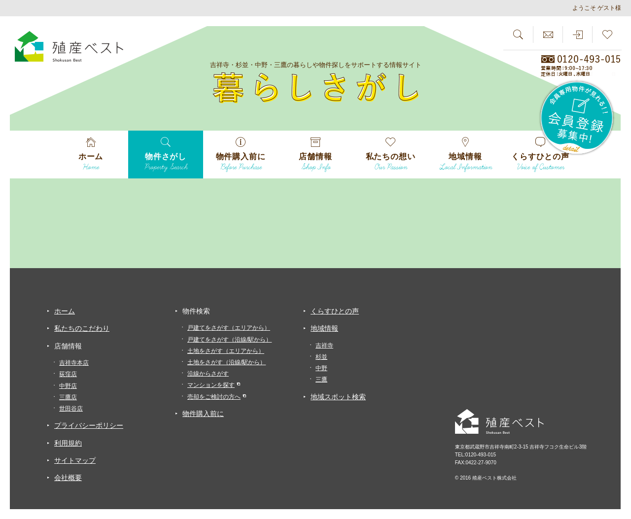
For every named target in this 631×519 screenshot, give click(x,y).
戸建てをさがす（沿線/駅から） (229, 339)
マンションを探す (211, 384)
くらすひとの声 (335, 311)
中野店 (68, 385)
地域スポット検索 (338, 397)
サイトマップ (75, 460)
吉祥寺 (324, 345)
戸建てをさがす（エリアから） (228, 327)
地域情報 (324, 328)
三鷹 (321, 379)
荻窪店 (68, 374)
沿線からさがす (208, 373)
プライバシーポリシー (88, 425)
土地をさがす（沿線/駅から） (226, 362)
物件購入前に (203, 413)
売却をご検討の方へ (214, 396)
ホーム (64, 311)
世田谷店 (71, 408)
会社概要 (68, 478)
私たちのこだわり (81, 328)
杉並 (321, 356)
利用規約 (68, 443)
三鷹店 (68, 397)
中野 (321, 368)
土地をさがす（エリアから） (225, 350)
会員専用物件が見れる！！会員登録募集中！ (577, 118)
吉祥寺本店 (74, 362)
